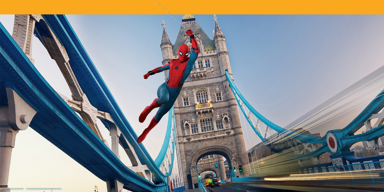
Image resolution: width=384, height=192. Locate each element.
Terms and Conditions (43, 187)
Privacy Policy (13, 187)
